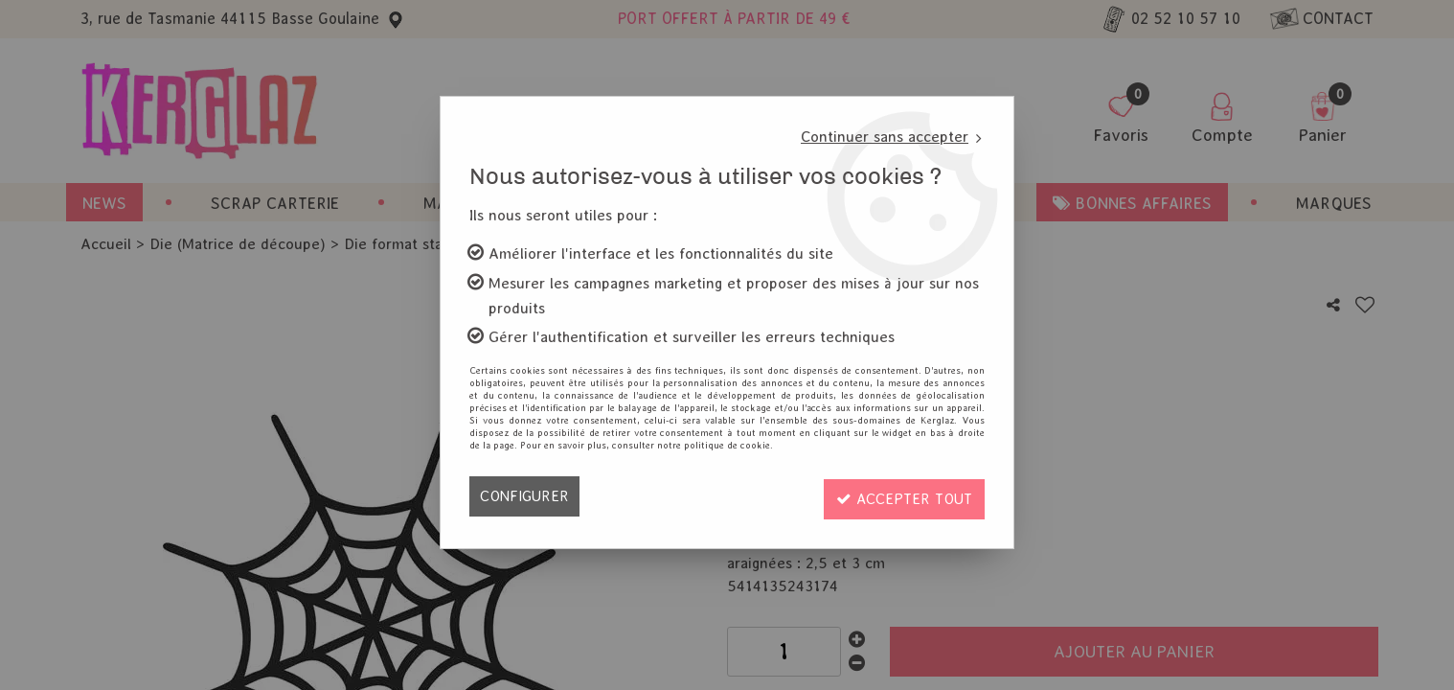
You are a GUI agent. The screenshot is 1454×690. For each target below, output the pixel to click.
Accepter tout (900, 496)
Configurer (525, 496)
